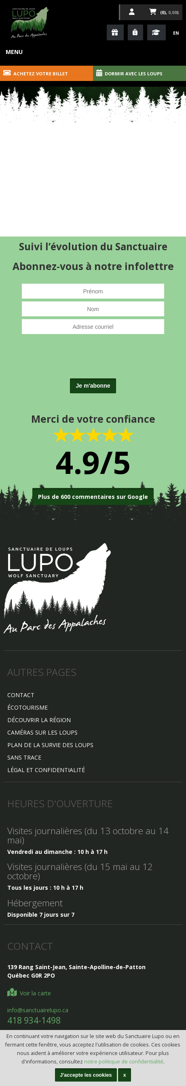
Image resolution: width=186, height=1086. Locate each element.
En (176, 33)
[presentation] (93, 360)
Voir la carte (29, 993)
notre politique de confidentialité (123, 1061)
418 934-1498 (34, 1020)
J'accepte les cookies (86, 1075)
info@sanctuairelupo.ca (37, 1010)
